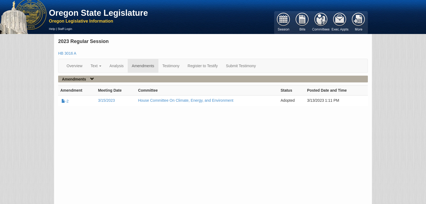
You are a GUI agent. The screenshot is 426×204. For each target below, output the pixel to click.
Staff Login (65, 28)
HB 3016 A (67, 53)
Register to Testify (203, 66)
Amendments (143, 66)
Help (52, 28)
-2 (64, 101)
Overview (74, 66)
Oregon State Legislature (98, 13)
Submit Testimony (241, 66)
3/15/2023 (106, 100)
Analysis (116, 66)
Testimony (171, 66)
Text (95, 66)
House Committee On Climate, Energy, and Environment (185, 100)
